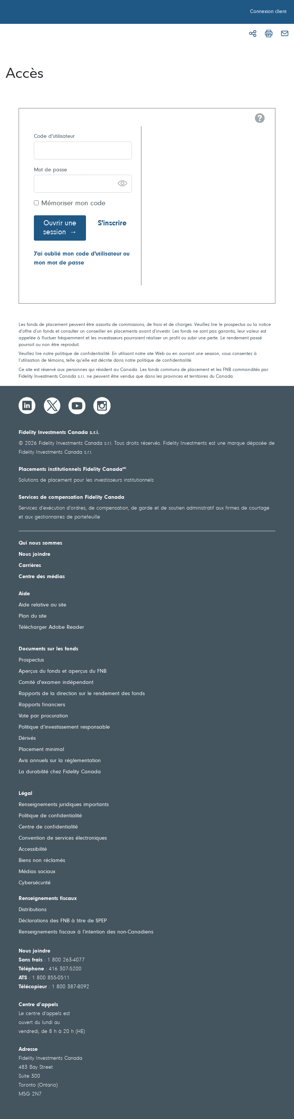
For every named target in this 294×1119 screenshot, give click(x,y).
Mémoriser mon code (73, 203)
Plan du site (33, 616)
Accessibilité (33, 849)
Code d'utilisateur (54, 136)
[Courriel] (284, 33)
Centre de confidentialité (48, 827)
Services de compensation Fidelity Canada (71, 497)
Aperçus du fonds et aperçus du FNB (62, 671)
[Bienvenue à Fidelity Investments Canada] (47, 13)
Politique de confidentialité (50, 816)
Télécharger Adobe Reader (51, 627)
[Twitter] (52, 405)
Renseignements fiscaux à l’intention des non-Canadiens (86, 932)
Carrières (30, 565)
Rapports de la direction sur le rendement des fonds (82, 694)
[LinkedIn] (27, 405)
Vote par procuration (43, 716)
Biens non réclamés (42, 860)
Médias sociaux (37, 872)
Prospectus (31, 660)
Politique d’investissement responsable (64, 727)
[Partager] (252, 33)
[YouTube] (77, 405)
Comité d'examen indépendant (56, 682)
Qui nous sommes (40, 543)
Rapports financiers (42, 705)
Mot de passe (50, 170)
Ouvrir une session (60, 228)
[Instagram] (102, 405)
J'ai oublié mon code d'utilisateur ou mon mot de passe (82, 258)
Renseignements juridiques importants (64, 805)
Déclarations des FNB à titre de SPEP (63, 921)
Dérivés (27, 738)
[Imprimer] (268, 33)
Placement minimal (41, 749)
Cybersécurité (35, 883)
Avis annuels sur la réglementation (60, 761)
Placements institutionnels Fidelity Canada (73, 469)
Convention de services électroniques (63, 838)
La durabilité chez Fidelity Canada (60, 772)
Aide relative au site (42, 605)
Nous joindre (34, 554)
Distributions (33, 910)
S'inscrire (112, 223)
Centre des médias (42, 577)
